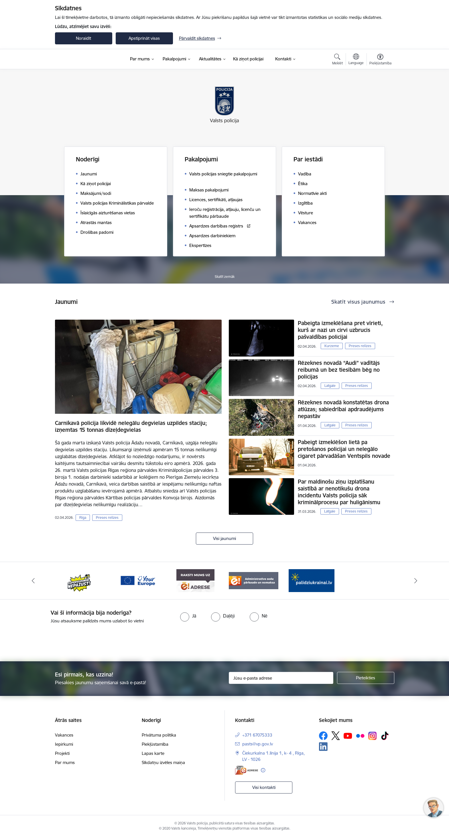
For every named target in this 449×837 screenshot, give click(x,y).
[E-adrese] (246, 770)
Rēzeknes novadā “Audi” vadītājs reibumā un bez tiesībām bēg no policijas (339, 369)
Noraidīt (83, 38)
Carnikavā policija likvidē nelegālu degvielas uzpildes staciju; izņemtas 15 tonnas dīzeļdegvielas (131, 426)
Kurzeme (331, 346)
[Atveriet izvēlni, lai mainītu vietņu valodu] (356, 59)
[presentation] (234, 640)
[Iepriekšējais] (33, 580)
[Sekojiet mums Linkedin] (323, 746)
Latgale (330, 385)
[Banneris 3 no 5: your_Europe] (137, 580)
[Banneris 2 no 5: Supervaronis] (79, 580)
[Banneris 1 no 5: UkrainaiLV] (311, 580)
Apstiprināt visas (144, 38)
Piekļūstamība (155, 744)
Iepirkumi (64, 744)
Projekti (62, 753)
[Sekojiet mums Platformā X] (335, 735)
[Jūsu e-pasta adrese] (281, 678)
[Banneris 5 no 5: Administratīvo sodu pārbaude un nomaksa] (253, 580)
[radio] (188, 615)
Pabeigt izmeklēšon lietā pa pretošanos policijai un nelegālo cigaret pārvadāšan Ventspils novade (344, 449)
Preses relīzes (107, 517)
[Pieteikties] (365, 678)
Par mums (65, 762)
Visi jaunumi (224, 538)
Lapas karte (153, 753)
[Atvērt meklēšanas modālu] (337, 60)
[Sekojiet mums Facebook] (323, 735)
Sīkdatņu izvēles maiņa (163, 762)
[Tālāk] (416, 580)
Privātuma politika (159, 735)
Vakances (64, 735)
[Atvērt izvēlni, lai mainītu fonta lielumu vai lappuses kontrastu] (380, 60)
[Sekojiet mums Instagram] (372, 736)
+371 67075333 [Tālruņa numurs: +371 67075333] (257, 735)
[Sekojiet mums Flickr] (360, 735)
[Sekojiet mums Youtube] (348, 735)
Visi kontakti (263, 787)
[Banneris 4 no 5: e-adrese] (195, 580)
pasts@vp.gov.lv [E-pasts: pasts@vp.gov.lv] (257, 744)
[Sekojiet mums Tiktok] (385, 735)
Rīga (82, 517)
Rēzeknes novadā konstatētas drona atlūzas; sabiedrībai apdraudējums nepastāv (343, 409)
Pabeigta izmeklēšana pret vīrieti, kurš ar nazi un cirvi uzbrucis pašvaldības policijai (340, 330)
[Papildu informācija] (263, 770)
